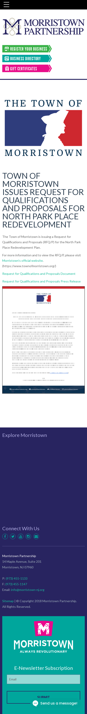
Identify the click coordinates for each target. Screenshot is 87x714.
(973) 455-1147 (16, 584)
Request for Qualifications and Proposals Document (39, 273)
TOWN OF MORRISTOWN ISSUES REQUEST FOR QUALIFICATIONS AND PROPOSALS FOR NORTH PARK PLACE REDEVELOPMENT (43, 200)
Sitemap (8, 601)
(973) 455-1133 (16, 578)
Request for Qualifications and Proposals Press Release (41, 281)
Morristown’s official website (22, 260)
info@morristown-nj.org (27, 590)
